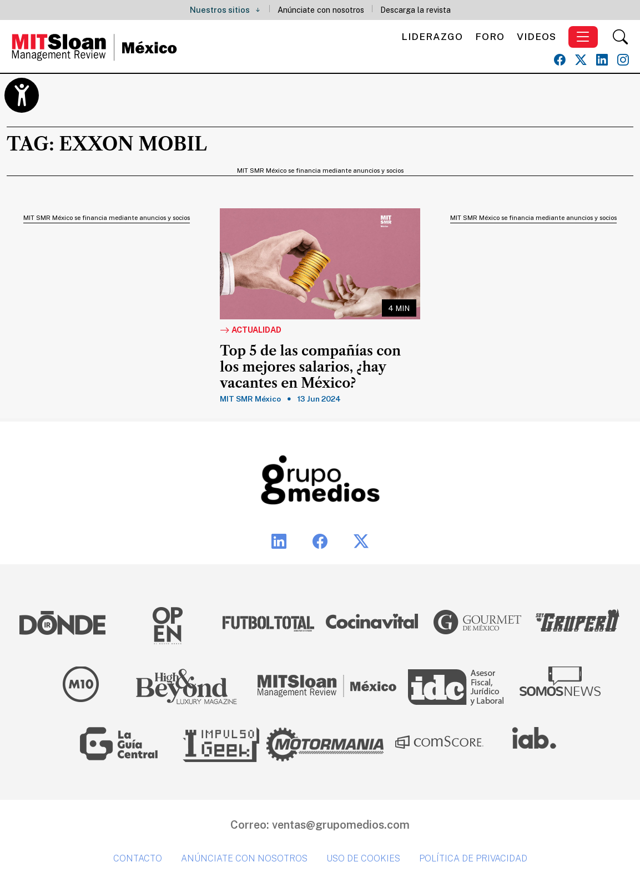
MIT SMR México (250, 398)
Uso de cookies (363, 858)
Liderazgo (432, 36)
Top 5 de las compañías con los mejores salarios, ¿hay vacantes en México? (310, 367)
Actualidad (250, 330)
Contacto (137, 858)
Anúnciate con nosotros (321, 9)
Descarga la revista (415, 9)
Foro (490, 36)
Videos (536, 36)
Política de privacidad (473, 858)
